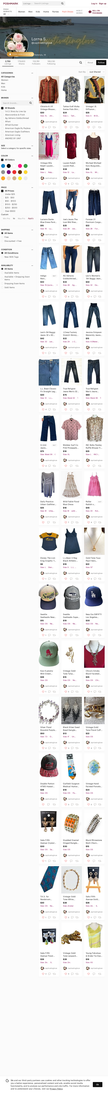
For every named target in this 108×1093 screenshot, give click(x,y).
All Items (7, 233)
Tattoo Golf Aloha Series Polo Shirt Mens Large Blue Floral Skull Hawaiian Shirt (71, 108)
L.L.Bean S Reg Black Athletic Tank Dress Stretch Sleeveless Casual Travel (70, 559)
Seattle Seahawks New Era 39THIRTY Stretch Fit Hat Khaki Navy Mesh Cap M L (48, 616)
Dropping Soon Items (13, 283)
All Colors (7, 159)
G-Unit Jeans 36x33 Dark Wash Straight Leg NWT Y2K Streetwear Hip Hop (45, 446)
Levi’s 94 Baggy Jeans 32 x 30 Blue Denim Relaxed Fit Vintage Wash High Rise (47, 333)
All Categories (8, 76)
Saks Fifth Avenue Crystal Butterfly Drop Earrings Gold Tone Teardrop (47, 841)
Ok (97, 1084)
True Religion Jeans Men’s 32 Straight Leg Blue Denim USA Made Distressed (71, 390)
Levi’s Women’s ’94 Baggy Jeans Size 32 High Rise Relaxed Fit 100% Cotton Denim (94, 277)
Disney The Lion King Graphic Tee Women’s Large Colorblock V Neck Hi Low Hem (48, 559)
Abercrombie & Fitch (13, 114)
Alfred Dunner (9, 125)
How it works (79, 12)
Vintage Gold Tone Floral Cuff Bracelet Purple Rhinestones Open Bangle (93, 728)
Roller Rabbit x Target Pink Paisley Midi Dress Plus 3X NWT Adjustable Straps (91, 503)
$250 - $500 (9, 207)
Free (5, 237)
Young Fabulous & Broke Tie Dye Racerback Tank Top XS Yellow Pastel (93, 954)
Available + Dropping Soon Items (15, 278)
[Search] (46, 3)
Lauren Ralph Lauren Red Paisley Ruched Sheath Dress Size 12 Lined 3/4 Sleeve (71, 164)
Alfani (6, 121)
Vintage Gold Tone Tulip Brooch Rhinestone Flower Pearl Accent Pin (69, 672)
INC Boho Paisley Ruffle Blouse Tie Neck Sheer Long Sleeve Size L (94, 446)
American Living (10, 135)
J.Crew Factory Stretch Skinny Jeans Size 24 (70, 333)
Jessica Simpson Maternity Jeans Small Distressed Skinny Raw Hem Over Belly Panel (94, 333)
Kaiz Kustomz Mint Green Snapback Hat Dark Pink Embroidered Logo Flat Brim (47, 672)
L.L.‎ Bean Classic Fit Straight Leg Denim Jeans (48, 390)
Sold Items (8, 287)
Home (46, 11)
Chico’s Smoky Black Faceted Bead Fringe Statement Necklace (93, 672)
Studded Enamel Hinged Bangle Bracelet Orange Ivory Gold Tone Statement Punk (71, 841)
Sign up (102, 3)
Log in (94, 3)
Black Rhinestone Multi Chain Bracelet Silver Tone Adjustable (94, 841)
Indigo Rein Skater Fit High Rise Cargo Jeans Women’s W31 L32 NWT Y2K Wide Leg (45, 277)
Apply (30, 218)
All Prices (7, 191)
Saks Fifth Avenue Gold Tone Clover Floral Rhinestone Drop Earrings (94, 898)
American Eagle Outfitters (15, 131)
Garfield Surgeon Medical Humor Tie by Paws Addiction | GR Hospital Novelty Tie (71, 785)
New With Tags (10, 257)
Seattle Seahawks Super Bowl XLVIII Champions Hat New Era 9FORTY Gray (71, 616)
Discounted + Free (11, 241)
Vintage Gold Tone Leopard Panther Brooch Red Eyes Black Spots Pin (70, 954)
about (90, 62)
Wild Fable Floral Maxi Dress (71, 503)
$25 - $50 (7, 197)
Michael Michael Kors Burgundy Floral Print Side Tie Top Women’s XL (94, 164)
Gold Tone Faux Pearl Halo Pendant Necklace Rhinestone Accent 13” (93, 559)
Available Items (10, 273)
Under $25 (8, 194)
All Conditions (9, 253)
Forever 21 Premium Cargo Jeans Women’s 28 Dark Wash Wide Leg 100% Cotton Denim (93, 221)
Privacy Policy (56, 1089)
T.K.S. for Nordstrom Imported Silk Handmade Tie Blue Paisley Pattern (47, 898)
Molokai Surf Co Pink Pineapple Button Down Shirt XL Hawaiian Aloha (70, 446)
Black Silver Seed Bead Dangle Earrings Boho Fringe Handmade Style (71, 728)
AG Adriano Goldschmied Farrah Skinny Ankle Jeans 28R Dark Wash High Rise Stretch (70, 277)
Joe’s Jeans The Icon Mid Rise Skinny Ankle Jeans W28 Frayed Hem (70, 221)
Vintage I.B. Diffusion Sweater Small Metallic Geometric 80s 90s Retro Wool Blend (93, 108)
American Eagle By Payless (16, 128)
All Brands (8, 108)
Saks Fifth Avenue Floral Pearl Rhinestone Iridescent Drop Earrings (48, 954)
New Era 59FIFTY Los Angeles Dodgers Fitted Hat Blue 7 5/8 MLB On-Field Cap (94, 616)
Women (21, 11)
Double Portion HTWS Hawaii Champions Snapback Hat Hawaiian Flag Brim (47, 785)
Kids (38, 11)
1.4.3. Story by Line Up (13, 111)
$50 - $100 (8, 201)
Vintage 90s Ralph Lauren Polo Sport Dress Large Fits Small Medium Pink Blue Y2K (48, 164)
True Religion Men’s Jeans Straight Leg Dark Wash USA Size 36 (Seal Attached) (94, 390)
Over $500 (8, 211)
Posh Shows (67, 11)
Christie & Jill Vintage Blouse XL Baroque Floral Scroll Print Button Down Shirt (48, 108)
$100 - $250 (9, 204)
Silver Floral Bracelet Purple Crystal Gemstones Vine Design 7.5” (48, 728)
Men (30, 11)
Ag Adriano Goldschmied (15, 118)
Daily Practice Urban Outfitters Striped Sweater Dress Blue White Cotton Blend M (48, 503)
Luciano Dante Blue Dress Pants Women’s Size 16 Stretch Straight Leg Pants (48, 221)
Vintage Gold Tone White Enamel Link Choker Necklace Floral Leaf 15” (71, 898)
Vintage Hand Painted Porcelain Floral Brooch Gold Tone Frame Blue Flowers (94, 785)
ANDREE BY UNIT (11, 138)
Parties (55, 11)
